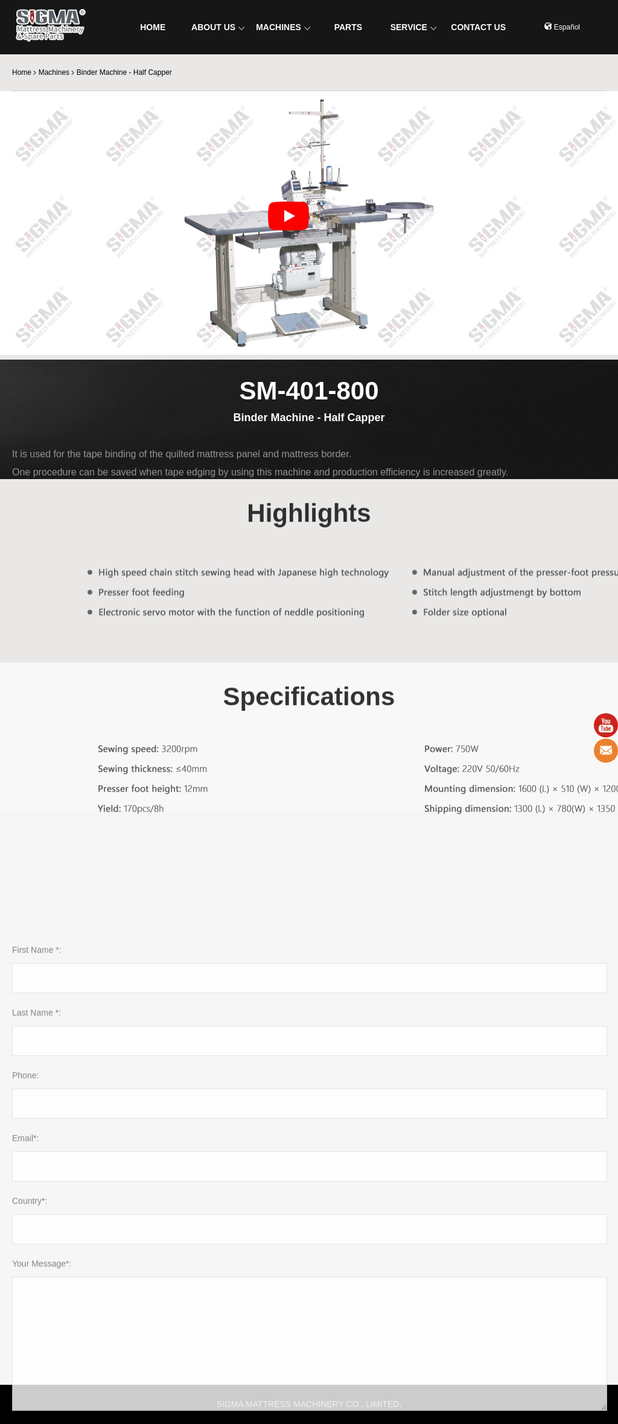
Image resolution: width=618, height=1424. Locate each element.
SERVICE (413, 27)
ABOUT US (217, 27)
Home (21, 72)
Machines (54, 72)
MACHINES (283, 27)
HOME (152, 27)
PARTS (348, 27)
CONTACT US (478, 27)
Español (562, 27)
